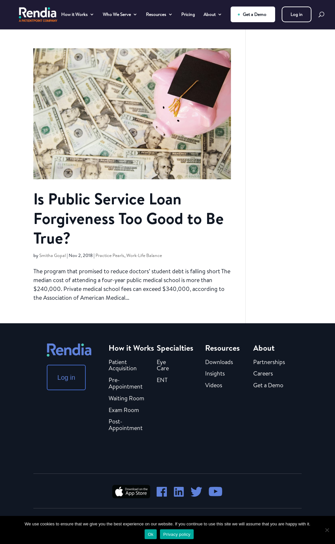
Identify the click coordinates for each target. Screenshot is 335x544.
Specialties (175, 347)
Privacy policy (176, 534)
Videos (213, 385)
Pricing (188, 15)
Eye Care (163, 366)
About (209, 15)
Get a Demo (254, 14)
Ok (150, 534)
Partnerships (269, 362)
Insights (215, 373)
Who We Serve (117, 15)
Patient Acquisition (123, 366)
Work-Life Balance (144, 255)
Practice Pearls (110, 255)
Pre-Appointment (126, 384)
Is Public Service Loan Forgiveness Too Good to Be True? (128, 218)
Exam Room (124, 410)
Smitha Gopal (52, 255)
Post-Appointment (126, 425)
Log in (297, 14)
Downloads (219, 362)
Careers (263, 373)
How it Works (74, 15)
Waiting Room (126, 398)
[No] (327, 530)
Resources (156, 15)
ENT (162, 380)
